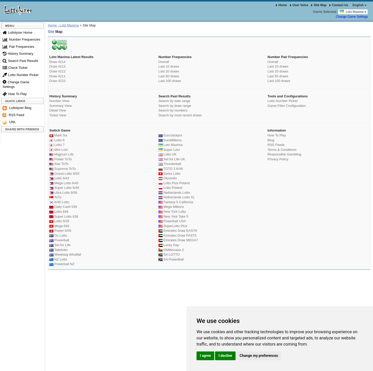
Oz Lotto (58, 235)
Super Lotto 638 (63, 216)
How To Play (15, 94)
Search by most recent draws (180, 115)
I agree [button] (205, 356)
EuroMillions (170, 140)
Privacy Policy (277, 159)
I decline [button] (225, 356)
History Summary (18, 53)
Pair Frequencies (18, 47)
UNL (9, 122)
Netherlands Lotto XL (176, 197)
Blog (270, 140)
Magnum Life (61, 154)
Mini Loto (58, 150)
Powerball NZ (61, 264)
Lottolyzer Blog (17, 108)
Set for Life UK (171, 159)
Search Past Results (20, 61)
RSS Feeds (275, 145)
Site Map (318, 5)
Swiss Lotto (169, 173)
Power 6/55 (60, 231)
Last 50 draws (168, 76)
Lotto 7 (56, 145)
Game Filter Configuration (286, 106)
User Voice (299, 5)
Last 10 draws (168, 66)
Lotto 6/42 (59, 178)
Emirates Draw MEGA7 (178, 240)
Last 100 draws (169, 81)
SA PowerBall (171, 259)
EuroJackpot (170, 135)
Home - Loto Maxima (63, 25)
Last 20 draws (168, 71)
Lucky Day (168, 245)
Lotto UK (167, 154)
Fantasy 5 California (175, 202)
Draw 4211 (57, 76)
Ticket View (57, 115)
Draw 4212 (57, 71)
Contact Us (338, 5)
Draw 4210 (57, 81)
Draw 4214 (57, 62)
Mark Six (58, 135)
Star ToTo (58, 164)
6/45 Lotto (59, 202)
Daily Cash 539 (63, 207)
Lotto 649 (58, 212)
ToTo (55, 197)
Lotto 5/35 (59, 221)
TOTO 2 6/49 (170, 169)
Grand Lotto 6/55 (64, 173)
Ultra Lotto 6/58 (63, 192)
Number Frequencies (21, 39)
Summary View (60, 106)
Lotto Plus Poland (174, 183)
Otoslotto (167, 178)
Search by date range (174, 101)
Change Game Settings (352, 16)
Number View (59, 101)
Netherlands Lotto (174, 192)
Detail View (57, 110)
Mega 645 (59, 226)
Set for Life (59, 245)
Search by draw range (174, 106)
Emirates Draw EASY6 (177, 231)
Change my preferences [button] (259, 356)
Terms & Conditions (281, 150)
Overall (163, 62)
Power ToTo (60, 159)
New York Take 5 (173, 216)
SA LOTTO (169, 254)
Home (281, 5)
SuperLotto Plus (172, 226)
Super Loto (169, 150)
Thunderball (169, 164)
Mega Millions (171, 207)
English (359, 5)
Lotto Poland (170, 188)
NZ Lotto (58, 259)
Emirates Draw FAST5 (177, 235)
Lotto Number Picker (21, 75)
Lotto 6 (56, 140)
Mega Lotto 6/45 (64, 183)
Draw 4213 (57, 66)
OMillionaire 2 (171, 250)
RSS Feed (13, 115)
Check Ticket (15, 68)
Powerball (59, 240)
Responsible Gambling (284, 154)
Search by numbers (173, 110)
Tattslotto (58, 250)
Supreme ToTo (62, 169)
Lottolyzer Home (17, 32)
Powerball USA (172, 221)
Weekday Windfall (65, 254)
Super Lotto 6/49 (64, 188)
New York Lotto (172, 212)
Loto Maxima (353, 12)
